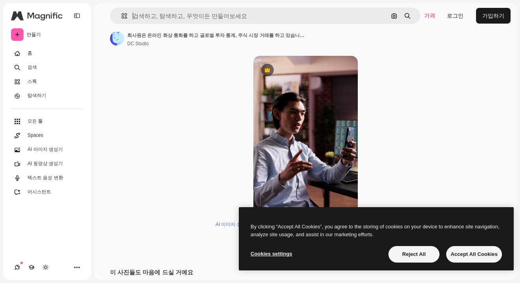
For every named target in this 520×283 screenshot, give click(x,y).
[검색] (47, 67)
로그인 (455, 16)
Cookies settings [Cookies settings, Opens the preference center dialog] (271, 254)
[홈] (47, 53)
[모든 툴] (47, 121)
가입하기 (493, 16)
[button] (121, 16)
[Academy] (31, 267)
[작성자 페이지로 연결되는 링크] (117, 38)
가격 (429, 16)
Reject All (414, 254)
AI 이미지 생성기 (233, 224)
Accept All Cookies (474, 254)
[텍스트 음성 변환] (47, 178)
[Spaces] (47, 135)
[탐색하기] (47, 96)
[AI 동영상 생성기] (47, 164)
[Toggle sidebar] (77, 15)
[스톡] (47, 81)
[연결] (17, 267)
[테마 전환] (45, 267)
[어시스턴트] (47, 192)
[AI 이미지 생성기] (47, 149)
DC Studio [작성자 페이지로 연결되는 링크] (138, 43)
